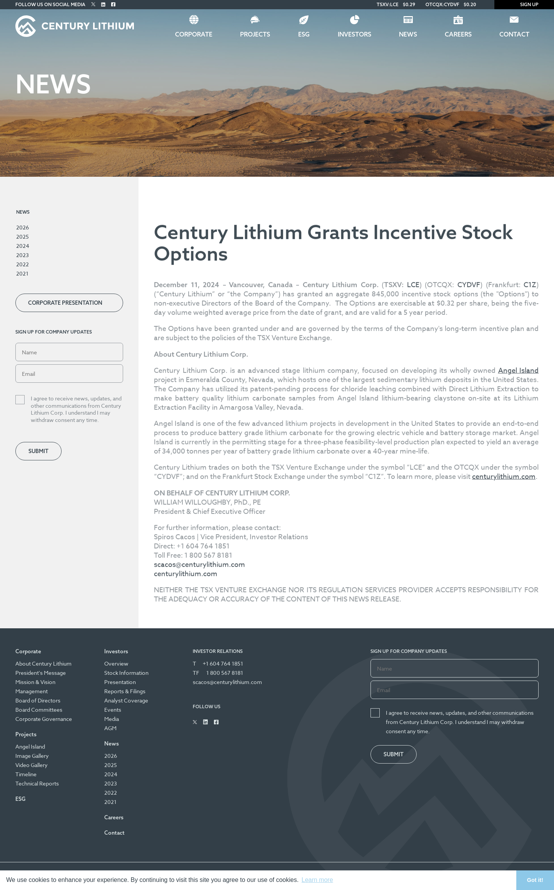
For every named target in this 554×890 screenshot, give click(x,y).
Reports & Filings (124, 691)
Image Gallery (32, 755)
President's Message (40, 672)
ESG (304, 34)
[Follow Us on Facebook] (113, 4)
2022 (22, 264)
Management (31, 691)
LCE (413, 476)
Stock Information (126, 672)
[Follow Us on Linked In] (103, 4)
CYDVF (468, 476)
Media (111, 718)
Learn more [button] (317, 880)
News (408, 34)
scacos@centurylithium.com (199, 756)
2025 (22, 236)
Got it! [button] (535, 880)
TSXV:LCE (388, 4)
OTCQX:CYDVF (442, 4)
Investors (354, 34)
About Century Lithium (43, 663)
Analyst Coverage (126, 700)
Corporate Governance (43, 718)
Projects (255, 34)
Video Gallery (31, 765)
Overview (116, 663)
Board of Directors (37, 700)
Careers (458, 34)
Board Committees (38, 709)
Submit (38, 451)
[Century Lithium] (74, 26)
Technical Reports (37, 783)
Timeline (26, 774)
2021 (22, 273)
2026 (22, 227)
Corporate (193, 34)
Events (112, 709)
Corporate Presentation (65, 302)
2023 (22, 255)
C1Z (530, 476)
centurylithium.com (185, 765)
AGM (110, 728)
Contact (514, 34)
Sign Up (524, 4)
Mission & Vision (35, 682)
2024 (22, 245)
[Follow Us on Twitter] (93, 4)
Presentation (120, 682)
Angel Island (30, 746)
